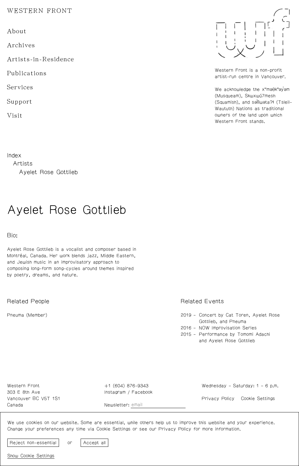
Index (14, 155)
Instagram (115, 392)
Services (20, 87)
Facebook (142, 392)
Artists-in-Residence (40, 59)
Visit (15, 115)
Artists (23, 164)
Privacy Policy (218, 398)
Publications (27, 73)
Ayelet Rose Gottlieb (48, 172)
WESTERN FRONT (39, 11)
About (17, 31)
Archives (21, 45)
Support (20, 101)
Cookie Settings (258, 398)
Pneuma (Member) (27, 315)
